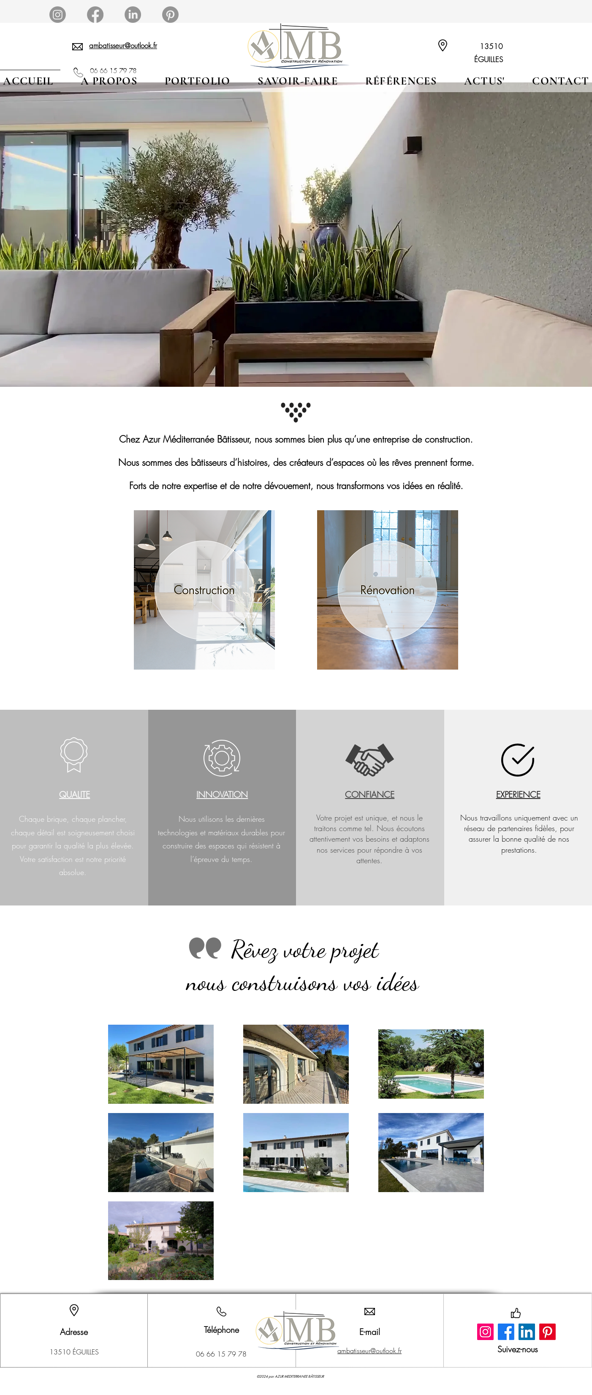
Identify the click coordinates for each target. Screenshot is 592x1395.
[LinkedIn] (527, 1332)
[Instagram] (485, 1332)
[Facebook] (506, 1332)
